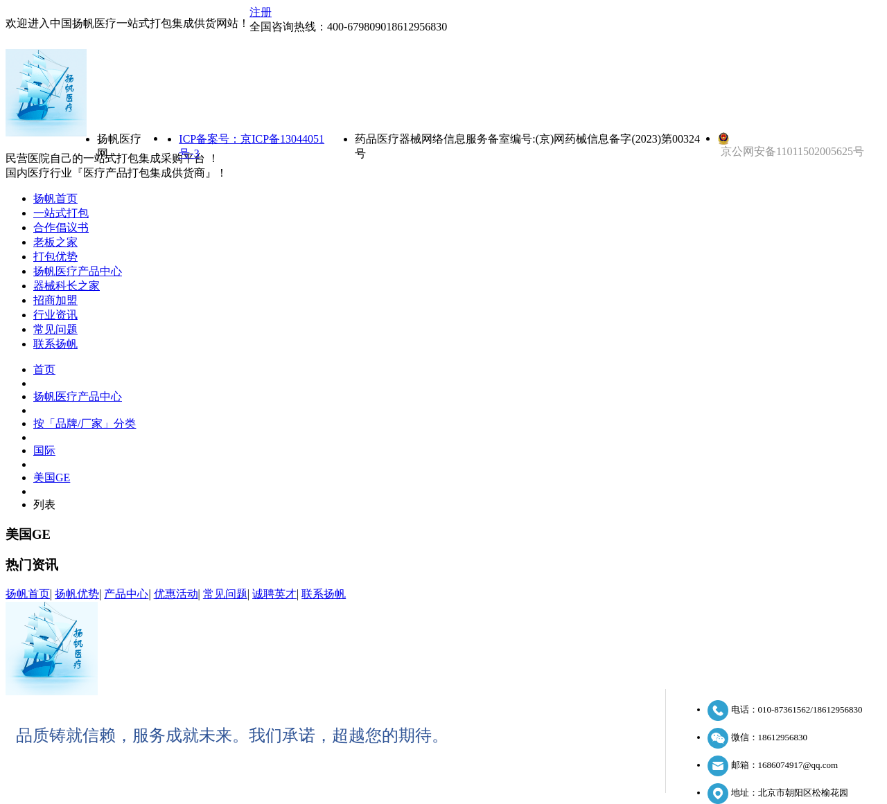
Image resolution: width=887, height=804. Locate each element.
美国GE (51, 477)
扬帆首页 (55, 198)
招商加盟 (55, 300)
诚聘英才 (274, 594)
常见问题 (55, 329)
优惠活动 (176, 594)
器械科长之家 (66, 286)
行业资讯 (55, 315)
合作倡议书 (61, 227)
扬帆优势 (77, 594)
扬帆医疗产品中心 (77, 271)
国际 (44, 450)
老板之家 (55, 242)
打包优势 (55, 256)
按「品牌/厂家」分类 (84, 423)
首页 (44, 369)
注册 (260, 12)
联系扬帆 (55, 344)
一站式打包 (61, 213)
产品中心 (126, 594)
